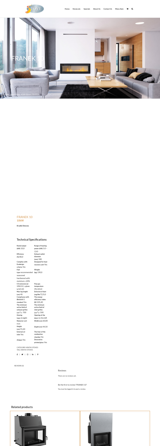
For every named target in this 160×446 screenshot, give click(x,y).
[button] (132, 8)
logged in (70, 389)
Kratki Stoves (32, 347)
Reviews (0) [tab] (19, 366)
